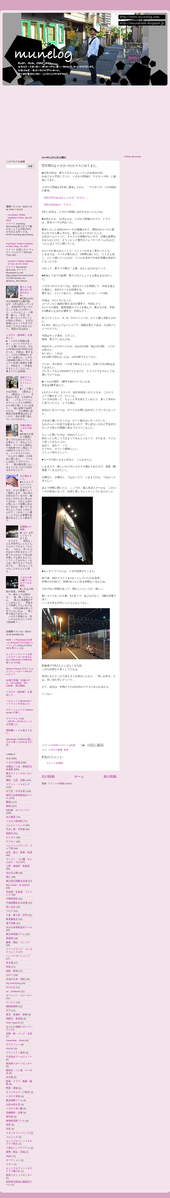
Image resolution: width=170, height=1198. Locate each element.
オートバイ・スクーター (19, 995)
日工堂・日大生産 (15, 791)
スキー (9, 1164)
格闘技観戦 (12, 1006)
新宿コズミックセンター (19, 1175)
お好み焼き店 (13, 1104)
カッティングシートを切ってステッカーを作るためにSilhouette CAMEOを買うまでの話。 (19, 658)
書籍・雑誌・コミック (18, 942)
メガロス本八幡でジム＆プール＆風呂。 (26, 581)
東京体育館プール (15, 934)
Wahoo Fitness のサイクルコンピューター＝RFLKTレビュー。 (20, 671)
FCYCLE (10, 987)
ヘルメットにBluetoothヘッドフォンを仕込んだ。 (19, 702)
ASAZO (10, 1048)
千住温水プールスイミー (19, 1056)
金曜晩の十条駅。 (26, 528)
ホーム (79, 776)
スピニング (12, 1137)
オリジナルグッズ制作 (18, 1092)
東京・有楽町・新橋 (16, 1014)
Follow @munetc (132, 156)
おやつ (9, 975)
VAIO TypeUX (13, 1022)
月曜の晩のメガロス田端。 (26, 428)
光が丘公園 (12, 873)
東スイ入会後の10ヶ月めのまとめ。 (26, 291)
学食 (8, 967)
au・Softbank (13, 991)
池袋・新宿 (12, 971)
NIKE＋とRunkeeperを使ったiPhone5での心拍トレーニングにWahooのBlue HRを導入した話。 (19, 644)
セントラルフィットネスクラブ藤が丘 (19, 1169)
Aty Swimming (13, 983)
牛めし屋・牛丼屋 (15, 829)
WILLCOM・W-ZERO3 (18, 885)
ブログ (9, 911)
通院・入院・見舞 (15, 780)
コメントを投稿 (54, 763)
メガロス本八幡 (14, 1108)
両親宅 (9, 833)
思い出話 (10, 907)
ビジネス (10, 837)
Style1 (9, 1156)
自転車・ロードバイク (18, 810)
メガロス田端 (55, 749)
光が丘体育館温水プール (19, 927)
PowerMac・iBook (15, 1040)
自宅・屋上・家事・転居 (19, 852)
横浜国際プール (14, 1100)
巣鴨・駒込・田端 (15, 1152)
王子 (8, 1010)
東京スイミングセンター (19, 773)
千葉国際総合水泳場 (16, 903)
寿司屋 (9, 1116)
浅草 (8, 1124)
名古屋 (9, 962)
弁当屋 (9, 1077)
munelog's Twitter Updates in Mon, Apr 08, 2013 (19, 218)
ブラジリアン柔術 (15, 1052)
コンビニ (10, 1002)
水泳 (66, 749)
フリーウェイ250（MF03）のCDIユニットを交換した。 (19, 721)
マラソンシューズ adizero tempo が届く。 (19, 711)
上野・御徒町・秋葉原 (18, 866)
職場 (8, 802)
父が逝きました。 (26, 477)
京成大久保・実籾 (15, 979)
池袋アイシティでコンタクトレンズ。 (26, 381)
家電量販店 (12, 919)
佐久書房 (10, 817)
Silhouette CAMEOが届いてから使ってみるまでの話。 (19, 742)
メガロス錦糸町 (14, 821)
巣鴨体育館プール (15, 1121)
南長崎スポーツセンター (19, 1063)
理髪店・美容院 (14, 1018)
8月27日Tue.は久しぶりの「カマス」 (65, 197)
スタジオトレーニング (18, 1133)
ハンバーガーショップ (18, 956)
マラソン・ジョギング (18, 784)
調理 (8, 806)
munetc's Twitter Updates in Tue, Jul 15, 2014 (20, 262)
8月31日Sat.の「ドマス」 (58, 204)
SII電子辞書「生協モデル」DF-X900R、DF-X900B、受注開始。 (18, 683)
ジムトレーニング (15, 825)
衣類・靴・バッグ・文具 (19, 1033)
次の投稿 (48, 776)
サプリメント (13, 1044)
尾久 (8, 877)
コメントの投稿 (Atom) (60, 783)
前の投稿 (110, 776)
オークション (13, 1160)
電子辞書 (10, 923)
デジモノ (10, 841)
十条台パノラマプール (18, 1148)
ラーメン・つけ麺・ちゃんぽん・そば (19, 860)
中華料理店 (12, 898)
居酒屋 (9, 938)
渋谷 (8, 1129)
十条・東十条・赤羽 (16, 915)
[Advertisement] (32, 119)
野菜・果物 (12, 1088)
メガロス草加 (13, 1096)
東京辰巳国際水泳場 (16, 881)
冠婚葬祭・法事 (14, 1112)
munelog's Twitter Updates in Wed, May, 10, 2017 (19, 245)
